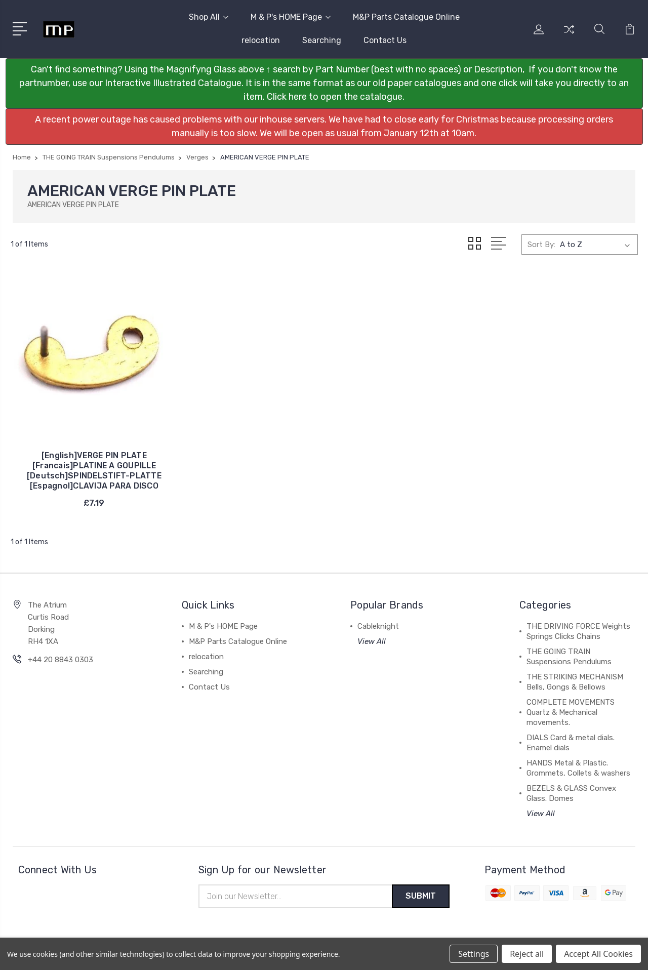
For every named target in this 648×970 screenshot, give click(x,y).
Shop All (208, 17)
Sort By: (541, 244)
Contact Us (385, 40)
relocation (260, 40)
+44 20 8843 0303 (60, 657)
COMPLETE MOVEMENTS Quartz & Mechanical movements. (570, 709)
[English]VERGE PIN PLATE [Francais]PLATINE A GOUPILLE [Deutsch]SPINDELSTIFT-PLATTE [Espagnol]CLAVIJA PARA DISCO (83, 458)
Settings (473, 953)
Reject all (527, 953)
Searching (321, 40)
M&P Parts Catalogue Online (406, 17)
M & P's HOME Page (291, 17)
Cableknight (378, 623)
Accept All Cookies (598, 953)
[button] (324, 83)
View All (371, 638)
